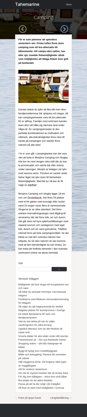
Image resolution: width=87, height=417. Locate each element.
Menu (69, 4)
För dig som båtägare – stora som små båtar (42, 376)
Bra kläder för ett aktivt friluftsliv (35, 380)
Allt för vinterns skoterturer (32, 369)
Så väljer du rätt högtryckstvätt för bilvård (40, 306)
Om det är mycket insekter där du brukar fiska (43, 373)
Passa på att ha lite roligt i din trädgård (39, 384)
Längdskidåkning (61, 397)
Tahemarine (27, 4)
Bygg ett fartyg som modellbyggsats (37, 350)
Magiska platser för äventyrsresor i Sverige (41, 310)
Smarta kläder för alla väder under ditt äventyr (43, 336)
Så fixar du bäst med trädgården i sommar (41, 387)
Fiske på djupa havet (28, 397)
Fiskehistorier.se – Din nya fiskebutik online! (42, 339)
